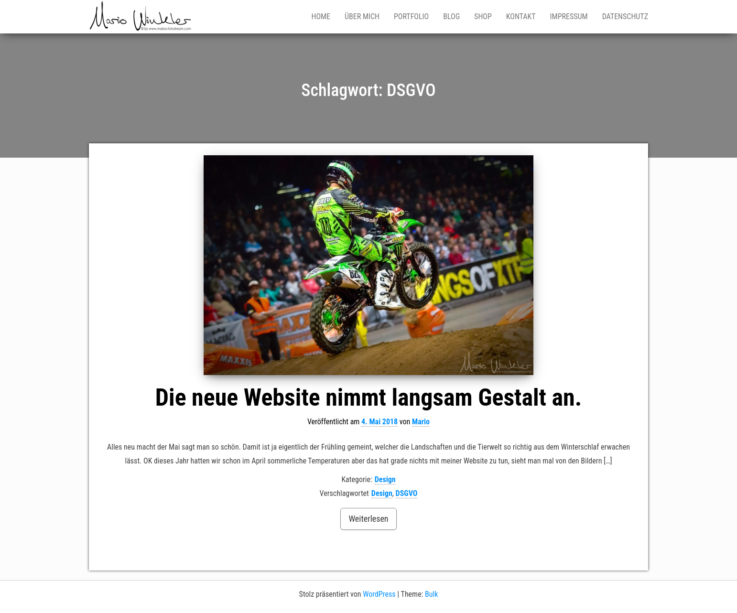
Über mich (362, 16)
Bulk (431, 594)
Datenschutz (625, 16)
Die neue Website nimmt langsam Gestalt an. (368, 397)
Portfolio (411, 16)
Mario (421, 421)
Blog (451, 16)
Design (385, 479)
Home (320, 16)
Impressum (569, 16)
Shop (483, 16)
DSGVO (407, 493)
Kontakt (521, 16)
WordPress (379, 594)
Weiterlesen (368, 519)
